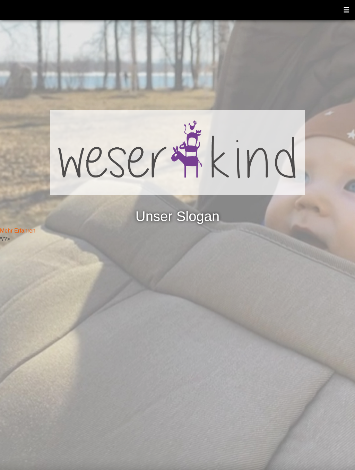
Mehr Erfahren (17, 231)
